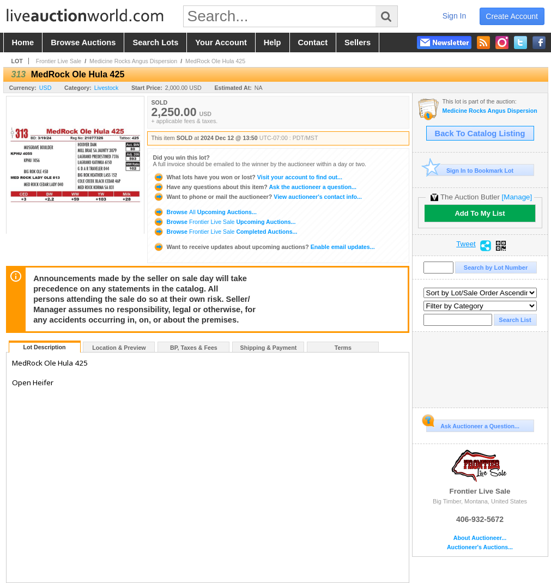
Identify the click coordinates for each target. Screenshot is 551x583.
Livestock (106, 87)
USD (45, 87)
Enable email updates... (264, 247)
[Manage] (517, 197)
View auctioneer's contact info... (257, 196)
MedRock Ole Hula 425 (215, 61)
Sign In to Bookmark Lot (470, 170)
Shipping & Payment (268, 347)
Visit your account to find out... (247, 177)
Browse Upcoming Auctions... (205, 212)
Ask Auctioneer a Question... (472, 424)
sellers (357, 42)
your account (220, 42)
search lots (155, 42)
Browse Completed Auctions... (225, 231)
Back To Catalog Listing (480, 133)
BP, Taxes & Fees (193, 347)
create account (512, 16)
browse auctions (83, 42)
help (272, 42)
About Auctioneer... (479, 538)
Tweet (466, 244)
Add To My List (480, 213)
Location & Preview (119, 347)
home (23, 42)
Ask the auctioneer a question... (254, 187)
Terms (343, 347)
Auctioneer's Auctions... (480, 547)
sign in (455, 15)
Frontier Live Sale (59, 61)
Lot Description (44, 347)
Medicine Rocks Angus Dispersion (133, 61)
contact (313, 42)
